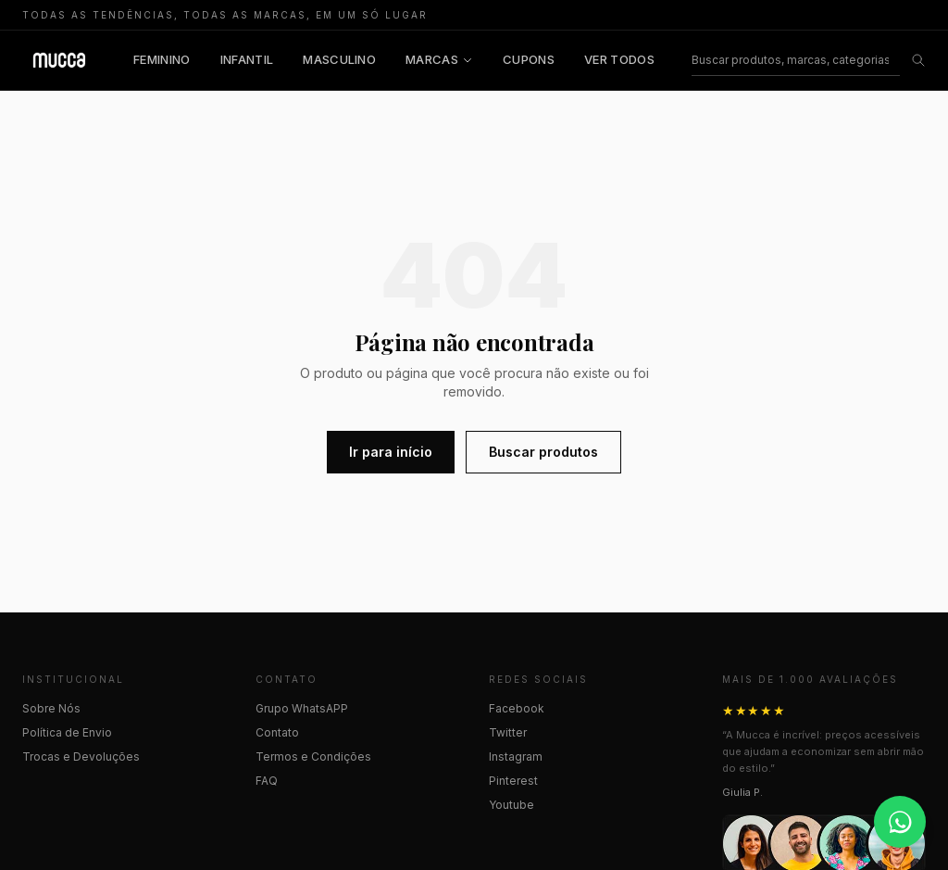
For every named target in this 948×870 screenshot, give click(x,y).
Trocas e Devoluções (81, 756)
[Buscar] (796, 60)
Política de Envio (67, 732)
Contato (277, 732)
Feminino (162, 59)
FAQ (267, 781)
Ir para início (390, 452)
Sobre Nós (51, 708)
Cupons (529, 59)
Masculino (339, 59)
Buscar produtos (543, 452)
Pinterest (513, 781)
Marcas (439, 59)
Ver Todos (619, 59)
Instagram (516, 756)
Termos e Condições (313, 756)
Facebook (516, 708)
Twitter (508, 732)
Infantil (247, 59)
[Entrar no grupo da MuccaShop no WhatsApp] (900, 822)
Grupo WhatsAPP (302, 708)
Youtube (511, 805)
